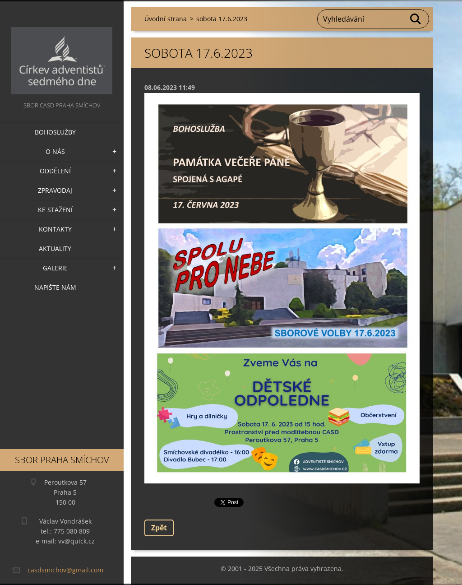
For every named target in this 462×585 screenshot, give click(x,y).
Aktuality (55, 248)
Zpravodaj (55, 190)
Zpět (159, 528)
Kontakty (55, 229)
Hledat (416, 19)
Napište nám (55, 287)
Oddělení (55, 171)
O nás (55, 151)
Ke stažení (55, 209)
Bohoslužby (55, 132)
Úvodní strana (165, 18)
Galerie (55, 268)
